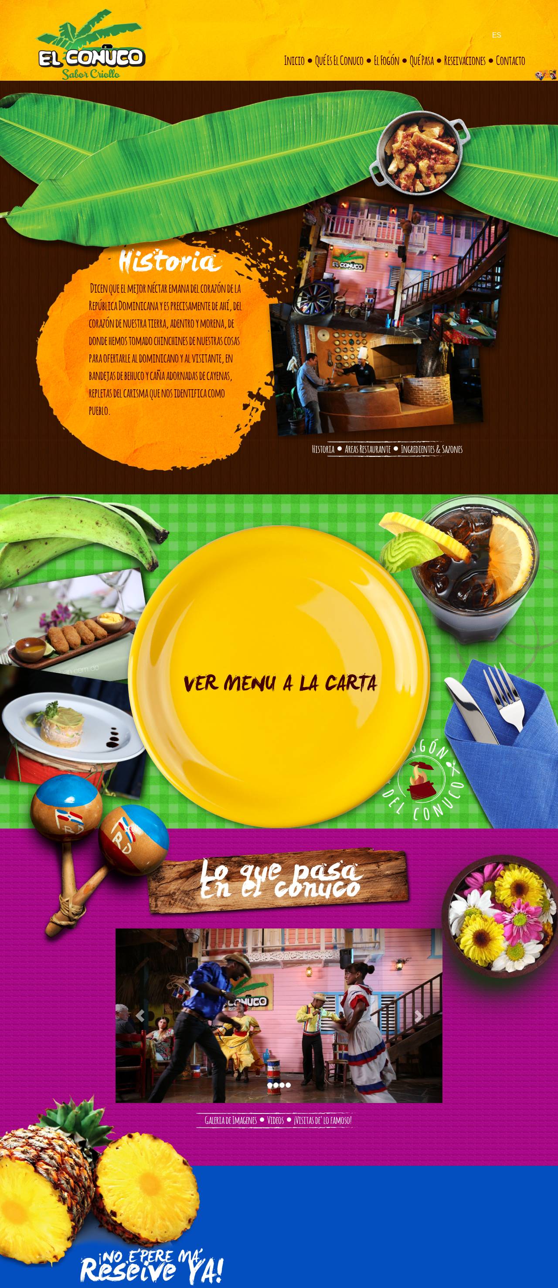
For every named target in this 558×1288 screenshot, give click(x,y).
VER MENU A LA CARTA (279, 685)
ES (496, 35)
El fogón (386, 59)
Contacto (510, 59)
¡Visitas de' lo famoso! (322, 1119)
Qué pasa (422, 59)
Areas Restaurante (368, 448)
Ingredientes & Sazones (432, 448)
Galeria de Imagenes (231, 1119)
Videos (275, 1119)
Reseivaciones (465, 59)
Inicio (294, 59)
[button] (140, 1015)
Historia (323, 448)
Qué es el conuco (339, 59)
